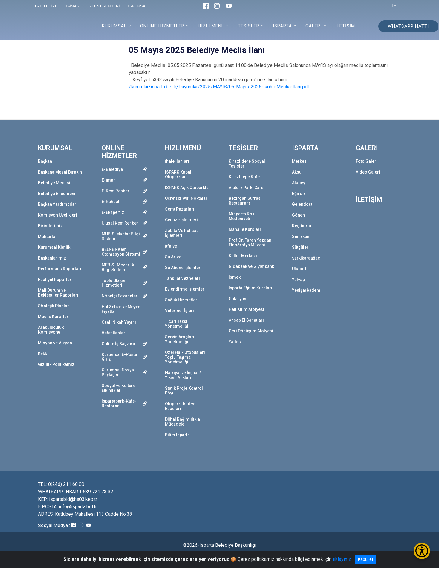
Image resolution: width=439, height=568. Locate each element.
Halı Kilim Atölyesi (246, 309)
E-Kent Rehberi (116, 190)
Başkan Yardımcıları (57, 204)
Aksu (297, 172)
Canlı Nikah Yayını (119, 322)
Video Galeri (368, 172)
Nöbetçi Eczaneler (119, 296)
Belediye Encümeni (56, 193)
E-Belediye (112, 169)
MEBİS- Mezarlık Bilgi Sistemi (118, 267)
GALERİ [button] (313, 26)
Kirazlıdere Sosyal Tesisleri (247, 163)
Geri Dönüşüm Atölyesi (251, 330)
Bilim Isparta (177, 434)
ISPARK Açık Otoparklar (187, 187)
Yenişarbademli (307, 290)
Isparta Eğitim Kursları (250, 287)
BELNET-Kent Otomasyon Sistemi (121, 252)
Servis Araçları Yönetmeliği (179, 339)
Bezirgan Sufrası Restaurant (245, 200)
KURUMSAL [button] (114, 26)
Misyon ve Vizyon (55, 342)
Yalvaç (298, 279)
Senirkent (301, 236)
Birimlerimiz (50, 225)
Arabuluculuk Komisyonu (51, 329)
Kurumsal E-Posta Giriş (119, 357)
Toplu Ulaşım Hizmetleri (114, 283)
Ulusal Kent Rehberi (121, 223)
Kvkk (42, 353)
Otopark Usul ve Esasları (180, 406)
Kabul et (365, 559)
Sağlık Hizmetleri (181, 299)
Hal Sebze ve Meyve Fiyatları (121, 309)
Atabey (298, 182)
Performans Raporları (59, 268)
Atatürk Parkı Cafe (246, 187)
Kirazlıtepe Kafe (244, 176)
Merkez (299, 161)
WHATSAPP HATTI (408, 26)
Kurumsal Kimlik (54, 247)
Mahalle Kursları (245, 229)
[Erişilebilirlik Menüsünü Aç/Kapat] (422, 551)
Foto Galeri (366, 161)
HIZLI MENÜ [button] (211, 26)
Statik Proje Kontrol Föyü (184, 390)
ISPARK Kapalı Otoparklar (178, 174)
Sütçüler (300, 247)
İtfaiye (171, 246)
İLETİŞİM (345, 26)
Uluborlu (300, 268)
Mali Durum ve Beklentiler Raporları (58, 292)
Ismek (235, 277)
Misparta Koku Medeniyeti (243, 216)
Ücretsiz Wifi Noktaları (187, 198)
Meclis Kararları (54, 316)
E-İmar (108, 180)
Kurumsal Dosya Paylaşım (118, 372)
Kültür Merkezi (243, 255)
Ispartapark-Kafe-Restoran (119, 403)
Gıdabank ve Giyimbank (251, 266)
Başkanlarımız (52, 258)
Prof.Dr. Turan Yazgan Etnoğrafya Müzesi (250, 242)
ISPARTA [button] (282, 26)
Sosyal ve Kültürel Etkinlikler (119, 388)
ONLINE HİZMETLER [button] (162, 26)
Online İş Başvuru (118, 343)
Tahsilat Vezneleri (182, 278)
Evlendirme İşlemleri (185, 289)
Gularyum (238, 298)
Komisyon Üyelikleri (57, 215)
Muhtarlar (47, 236)
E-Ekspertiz (113, 212)
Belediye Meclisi (54, 182)
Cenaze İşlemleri (181, 219)
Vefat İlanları (114, 333)
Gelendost (302, 204)
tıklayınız (342, 559)
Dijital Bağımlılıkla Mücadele (182, 421)
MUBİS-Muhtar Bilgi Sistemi (121, 236)
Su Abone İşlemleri (183, 267)
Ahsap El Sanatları (246, 320)
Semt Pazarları (179, 209)
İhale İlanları (177, 161)
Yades (235, 341)
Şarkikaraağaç (306, 258)
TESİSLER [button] (248, 26)
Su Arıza (173, 256)
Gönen (298, 215)
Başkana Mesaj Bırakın (60, 172)
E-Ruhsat (110, 201)
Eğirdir (298, 193)
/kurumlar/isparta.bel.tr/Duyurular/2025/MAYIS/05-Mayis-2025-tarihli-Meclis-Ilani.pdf (219, 87)
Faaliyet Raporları (55, 279)
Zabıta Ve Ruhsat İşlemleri (181, 233)
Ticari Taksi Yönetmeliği (176, 323)
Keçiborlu (301, 225)
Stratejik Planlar (53, 305)
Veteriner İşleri (179, 310)
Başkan (45, 161)
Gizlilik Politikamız (56, 364)
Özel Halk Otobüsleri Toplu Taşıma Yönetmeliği (185, 357)
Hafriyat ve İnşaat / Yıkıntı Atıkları (183, 375)
